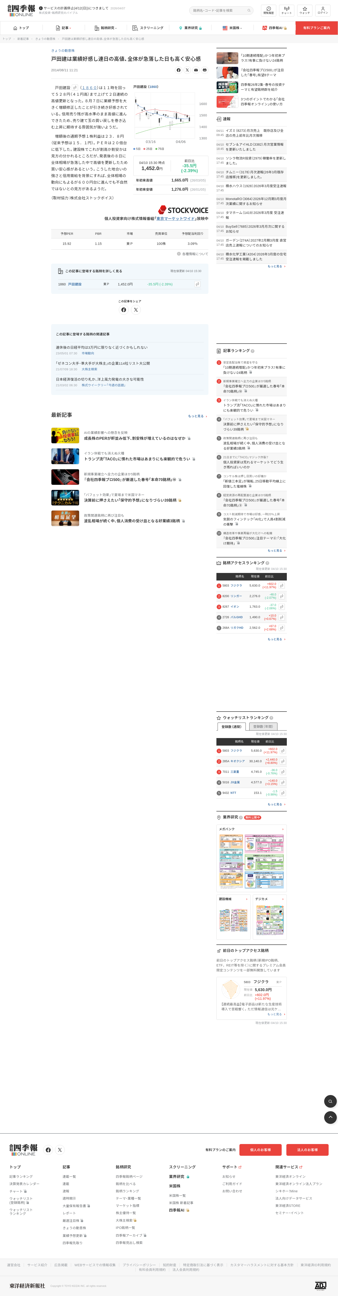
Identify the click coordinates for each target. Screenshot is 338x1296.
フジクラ (236, 585)
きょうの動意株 (45, 39)
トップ (21, 28)
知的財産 (169, 1265)
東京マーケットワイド (176, 219)
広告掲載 (61, 1265)
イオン (234, 606)
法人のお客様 (307, 1150)
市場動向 (88, 353)
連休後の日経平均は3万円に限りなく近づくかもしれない (102, 347)
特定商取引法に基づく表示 (203, 1265)
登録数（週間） (232, 727)
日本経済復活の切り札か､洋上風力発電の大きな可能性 (100, 379)
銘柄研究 (106, 28)
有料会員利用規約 (152, 1270)
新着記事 (23, 39)
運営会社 (13, 1265)
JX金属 (235, 782)
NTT (233, 793)
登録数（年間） (263, 726)
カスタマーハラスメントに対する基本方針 (262, 1265)
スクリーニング (148, 28)
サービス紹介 (37, 1265)
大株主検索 (89, 369)
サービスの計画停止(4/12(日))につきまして (76, 8)
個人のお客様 (260, 1150)
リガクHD (236, 627)
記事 (63, 28)
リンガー (236, 596)
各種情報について (195, 254)
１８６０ (89, 88)
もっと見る (196, 416)
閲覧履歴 (269, 10)
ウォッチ (305, 10)
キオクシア (237, 761)
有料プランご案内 (316, 28)
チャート (286, 10)
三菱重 (234, 771)
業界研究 (190, 28)
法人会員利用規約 (186, 1270)
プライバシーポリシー (139, 1265)
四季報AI (274, 28)
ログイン (323, 10)
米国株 (232, 28)
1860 (153, 87)
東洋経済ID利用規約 (316, 1265)
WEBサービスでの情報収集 (95, 1265)
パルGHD (236, 617)
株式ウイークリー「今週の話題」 (104, 385)
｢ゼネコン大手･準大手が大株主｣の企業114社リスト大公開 (103, 363)
